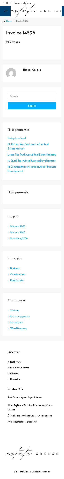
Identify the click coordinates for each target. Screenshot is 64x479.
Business (15, 268)
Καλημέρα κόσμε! (17, 138)
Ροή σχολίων (16, 322)
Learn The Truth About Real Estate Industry (32, 155)
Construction (17, 274)
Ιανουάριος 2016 (19, 238)
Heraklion (15, 379)
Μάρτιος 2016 (17, 232)
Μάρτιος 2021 (17, 226)
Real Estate (16, 280)
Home (9, 21)
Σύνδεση (14, 310)
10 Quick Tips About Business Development (32, 161)
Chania (14, 373)
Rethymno (16, 362)
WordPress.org (18, 328)
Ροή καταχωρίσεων (20, 316)
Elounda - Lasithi (19, 367)
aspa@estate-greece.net (24, 422)
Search (32, 106)
